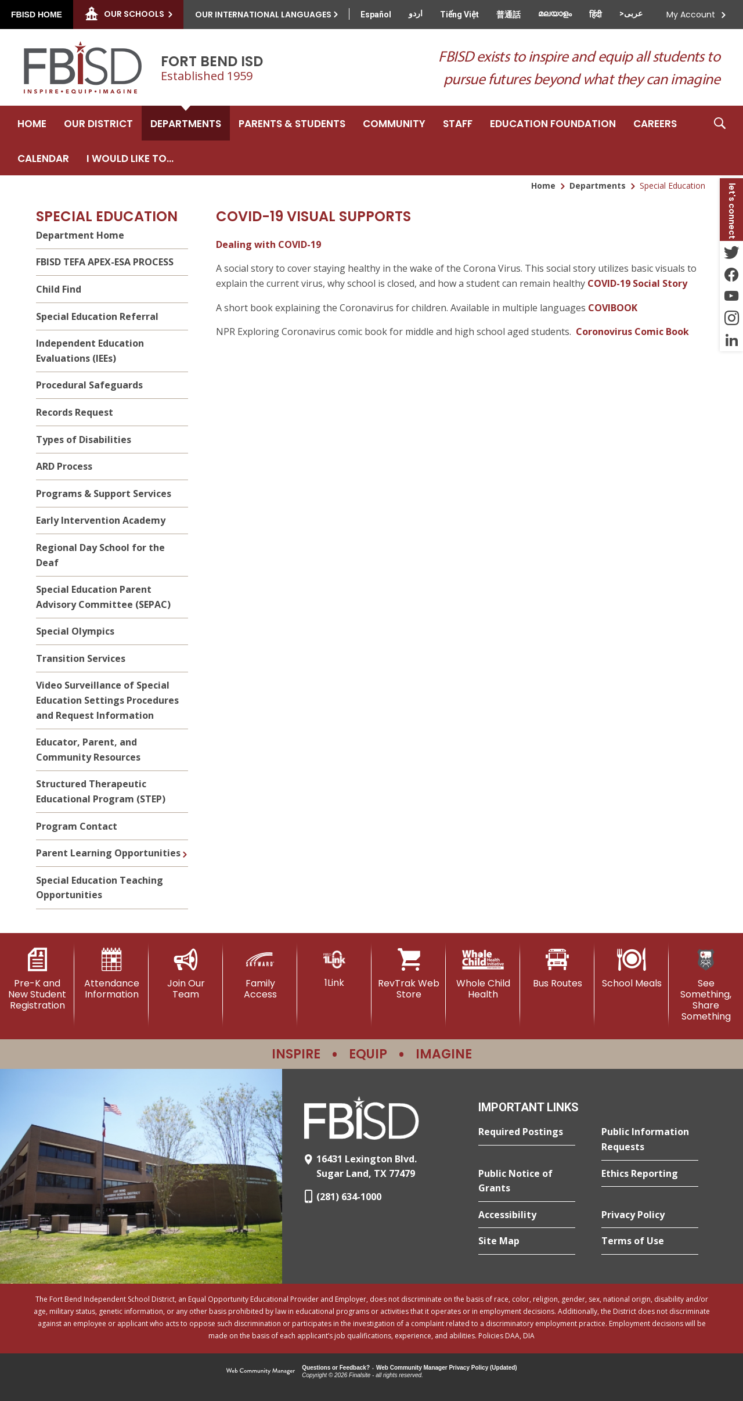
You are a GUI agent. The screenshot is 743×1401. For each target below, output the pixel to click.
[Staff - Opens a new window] (457, 123)
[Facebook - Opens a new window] (731, 274)
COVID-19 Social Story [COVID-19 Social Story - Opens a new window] (637, 283)
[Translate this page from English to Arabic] (631, 13)
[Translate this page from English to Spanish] (376, 14)
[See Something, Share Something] (706, 985)
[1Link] (334, 968)
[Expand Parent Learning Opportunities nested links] (184, 846)
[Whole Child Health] (483, 974)
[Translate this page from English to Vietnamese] (459, 14)
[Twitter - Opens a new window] (731, 252)
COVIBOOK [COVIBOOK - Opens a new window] (612, 307)
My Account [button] (690, 14)
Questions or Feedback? (336, 1367)
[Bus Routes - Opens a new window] (557, 968)
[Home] (32, 123)
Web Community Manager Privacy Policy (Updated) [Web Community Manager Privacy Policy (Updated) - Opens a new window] (446, 1367)
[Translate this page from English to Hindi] (595, 14)
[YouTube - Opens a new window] (731, 296)
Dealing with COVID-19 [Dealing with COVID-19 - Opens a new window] (268, 244)
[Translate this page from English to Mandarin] (508, 14)
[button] (720, 140)
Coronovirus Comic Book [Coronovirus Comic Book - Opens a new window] (632, 331)
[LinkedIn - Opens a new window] (731, 340)
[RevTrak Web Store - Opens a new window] (408, 974)
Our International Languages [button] (263, 14)
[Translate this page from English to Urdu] (415, 13)
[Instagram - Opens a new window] (731, 318)
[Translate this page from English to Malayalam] (555, 13)
